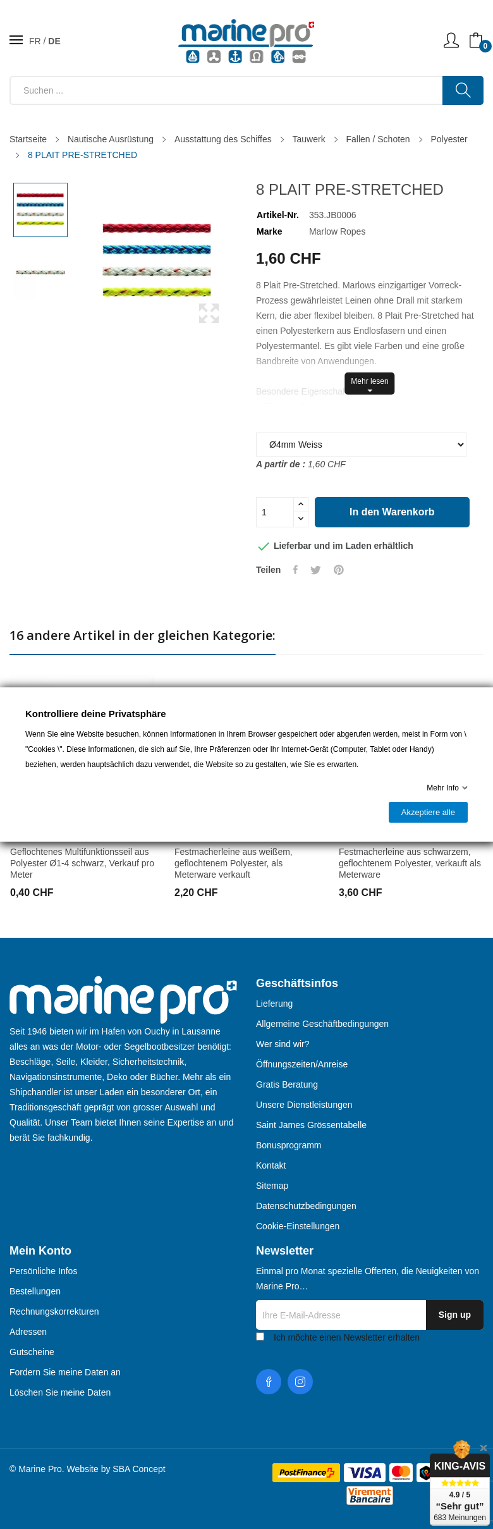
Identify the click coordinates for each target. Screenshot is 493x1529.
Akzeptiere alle (428, 812)
